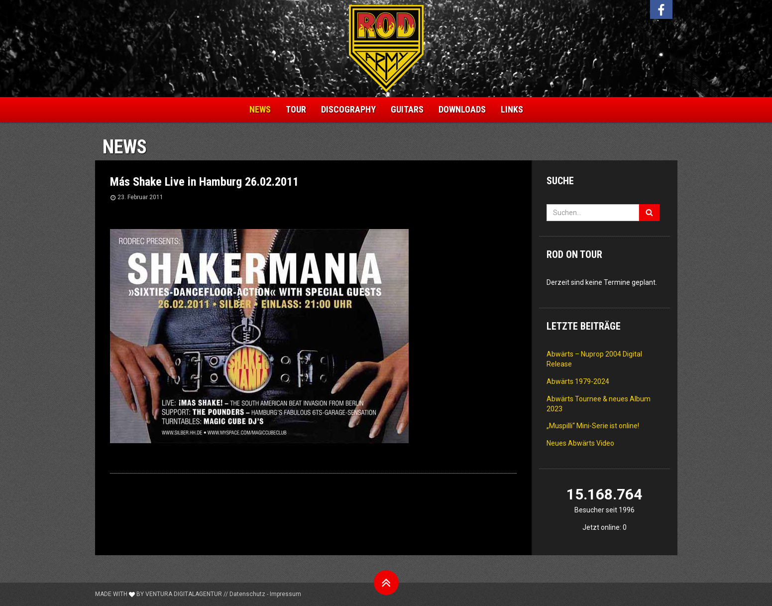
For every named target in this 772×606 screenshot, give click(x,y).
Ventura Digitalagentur (183, 594)
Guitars (407, 109)
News (260, 109)
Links (512, 109)
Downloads (462, 109)
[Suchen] (649, 212)
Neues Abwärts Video (580, 443)
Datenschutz (247, 594)
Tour (296, 109)
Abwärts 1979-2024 (578, 381)
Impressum (285, 594)
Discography (348, 109)
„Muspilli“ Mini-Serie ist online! (593, 426)
